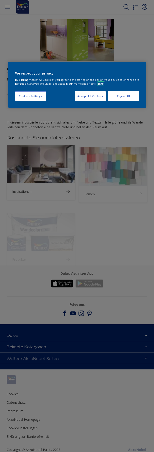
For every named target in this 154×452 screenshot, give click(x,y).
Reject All (123, 96)
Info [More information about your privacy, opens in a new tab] (101, 83)
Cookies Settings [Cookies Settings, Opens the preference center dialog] (30, 96)
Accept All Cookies (90, 96)
